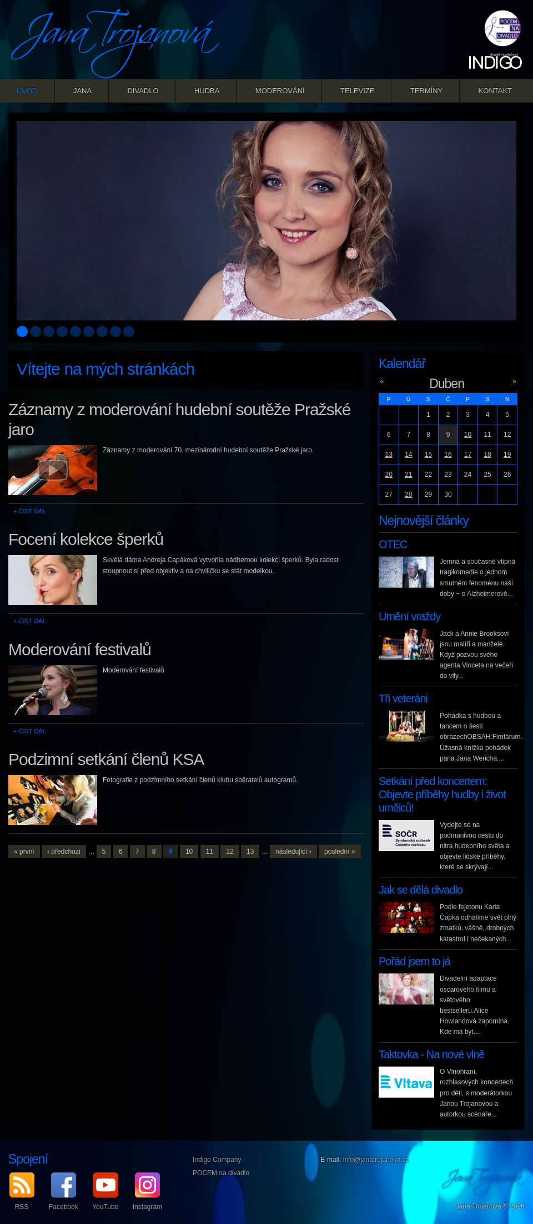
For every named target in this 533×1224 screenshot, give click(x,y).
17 (467, 454)
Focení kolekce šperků (85, 539)
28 (408, 494)
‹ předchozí (64, 851)
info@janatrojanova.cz (376, 1160)
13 (250, 851)
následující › (293, 851)
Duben (446, 383)
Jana (82, 90)
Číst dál (32, 511)
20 (389, 474)
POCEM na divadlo (221, 1173)
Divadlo (142, 90)
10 (189, 851)
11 (209, 851)
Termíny (426, 90)
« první (24, 851)
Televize (357, 90)
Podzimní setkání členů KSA (106, 759)
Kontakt (495, 90)
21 (408, 474)
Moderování (280, 90)
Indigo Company (217, 1160)
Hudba (207, 90)
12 (229, 851)
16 (447, 454)
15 (428, 454)
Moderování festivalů (79, 649)
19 (507, 454)
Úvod (27, 90)
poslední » (339, 851)
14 (408, 454)
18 (487, 454)
